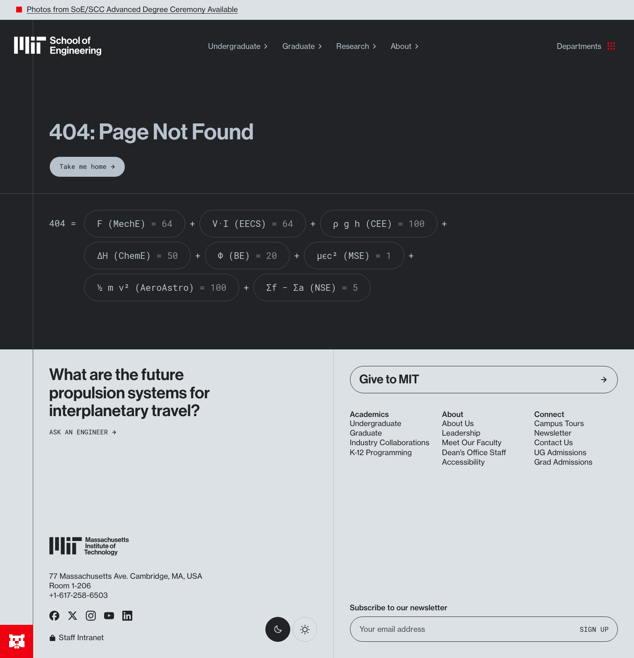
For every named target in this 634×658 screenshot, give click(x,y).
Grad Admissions (563, 462)
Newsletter (552, 433)
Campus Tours (559, 423)
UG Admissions (560, 452)
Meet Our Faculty (472, 443)
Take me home (87, 166)
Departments (586, 46)
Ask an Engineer (83, 432)
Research (357, 46)
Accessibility (463, 462)
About (405, 46)
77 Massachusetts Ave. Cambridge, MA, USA (126, 576)
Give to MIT (483, 379)
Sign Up (594, 629)
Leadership (461, 433)
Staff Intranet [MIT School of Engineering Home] (76, 638)
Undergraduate (239, 46)
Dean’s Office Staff (474, 452)
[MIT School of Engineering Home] (57, 46)
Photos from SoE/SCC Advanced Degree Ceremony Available (132, 9)
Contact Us (553, 443)
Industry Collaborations (390, 443)
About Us (458, 423)
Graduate (303, 46)
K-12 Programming (381, 452)
